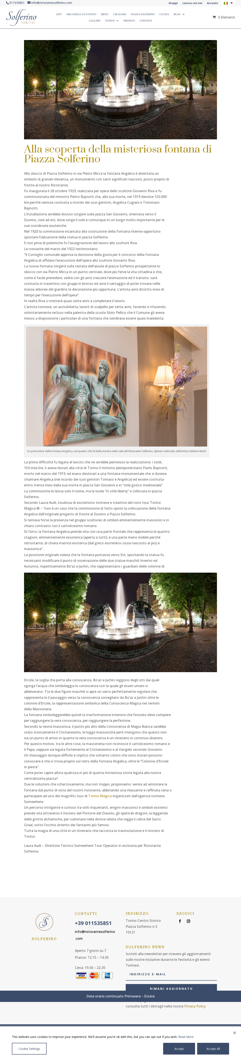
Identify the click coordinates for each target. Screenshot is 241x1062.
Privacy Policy (195, 1006)
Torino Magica (100, 796)
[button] (228, 3)
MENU (104, 14)
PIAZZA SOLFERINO (143, 14)
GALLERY (95, 20)
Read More (186, 1037)
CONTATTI (146, 20)
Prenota (129, 20)
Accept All (213, 1049)
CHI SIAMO (119, 14)
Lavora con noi (192, 3)
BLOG (177, 14)
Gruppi (173, 3)
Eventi (109, 20)
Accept (179, 1049)
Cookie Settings (29, 1049)
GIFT (59, 14)
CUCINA (164, 14)
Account (212, 3)
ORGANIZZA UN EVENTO (81, 14)
